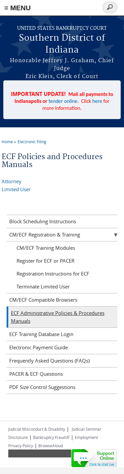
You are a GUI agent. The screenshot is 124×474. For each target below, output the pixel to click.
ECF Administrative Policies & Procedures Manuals (57, 317)
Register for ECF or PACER (45, 260)
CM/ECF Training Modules (46, 247)
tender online (63, 101)
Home (7, 141)
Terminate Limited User (43, 286)
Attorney (11, 181)
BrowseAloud (50, 445)
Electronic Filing (32, 141)
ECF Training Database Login (41, 334)
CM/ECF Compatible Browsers (43, 299)
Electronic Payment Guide (38, 347)
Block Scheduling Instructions (42, 221)
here (97, 101)
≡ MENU (17, 8)
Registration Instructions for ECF (53, 273)
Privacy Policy (20, 445)
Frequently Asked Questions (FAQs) (49, 360)
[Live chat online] (94, 458)
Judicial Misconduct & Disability (36, 429)
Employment (86, 437)
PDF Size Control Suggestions (42, 387)
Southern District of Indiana (62, 44)
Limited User (16, 189)
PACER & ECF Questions (36, 373)
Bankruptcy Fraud (51, 437)
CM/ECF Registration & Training (44, 234)
